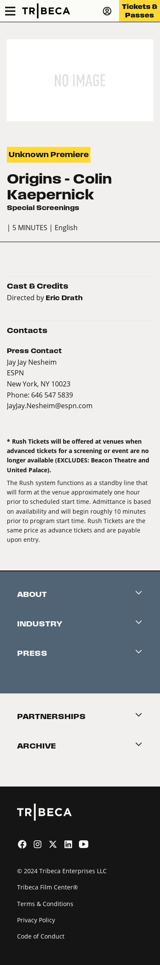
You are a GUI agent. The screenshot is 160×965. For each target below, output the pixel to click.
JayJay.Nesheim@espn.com (50, 405)
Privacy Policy (36, 920)
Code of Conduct (40, 936)
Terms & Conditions (45, 904)
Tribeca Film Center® (47, 887)
